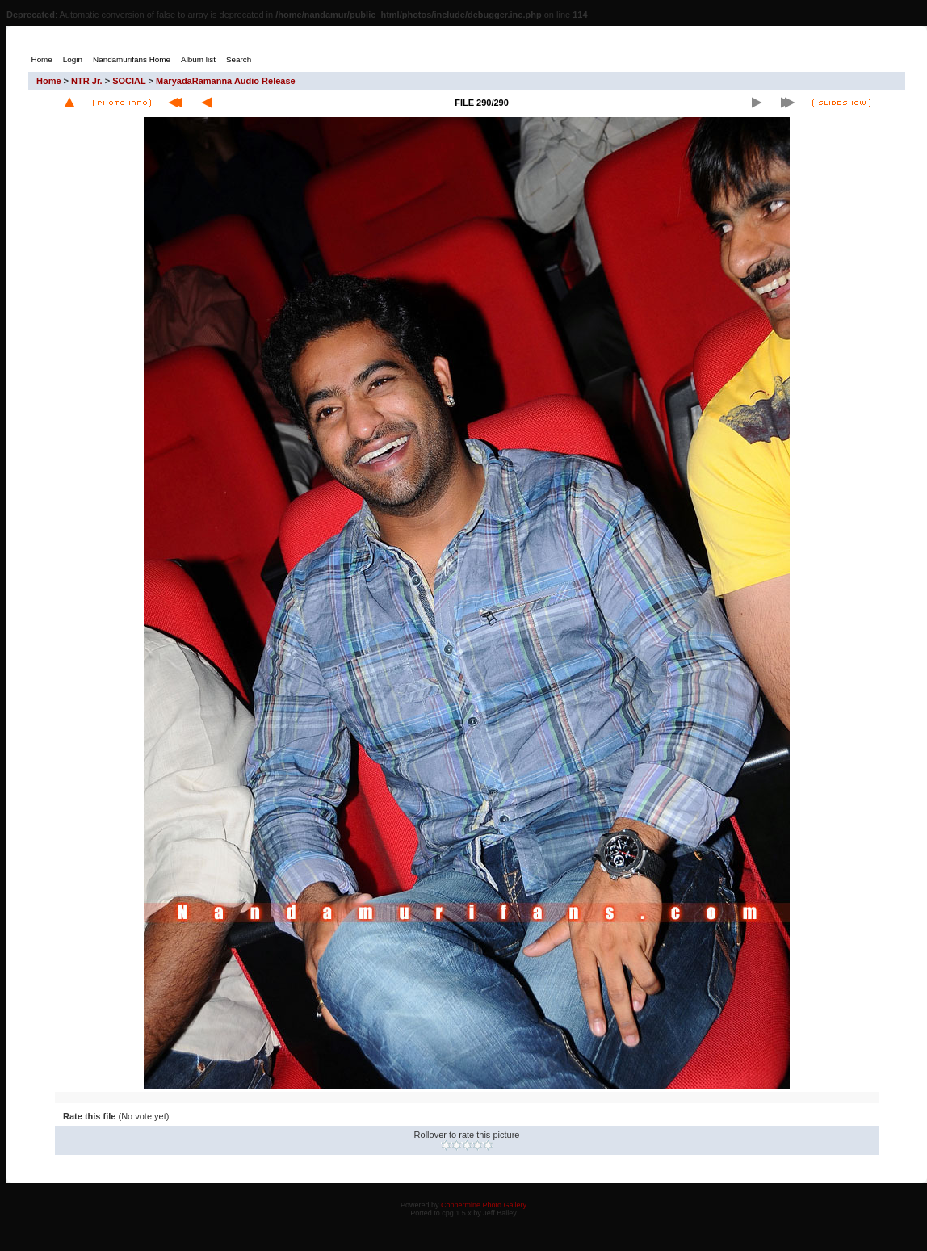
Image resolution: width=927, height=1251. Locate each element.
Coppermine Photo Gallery (483, 1205)
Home (48, 81)
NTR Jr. (87, 81)
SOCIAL (128, 81)
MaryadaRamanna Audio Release (226, 81)
